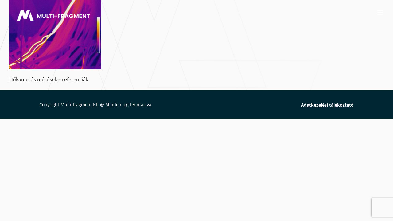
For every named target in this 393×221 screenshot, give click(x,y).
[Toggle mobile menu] (380, 12)
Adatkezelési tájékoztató (327, 105)
